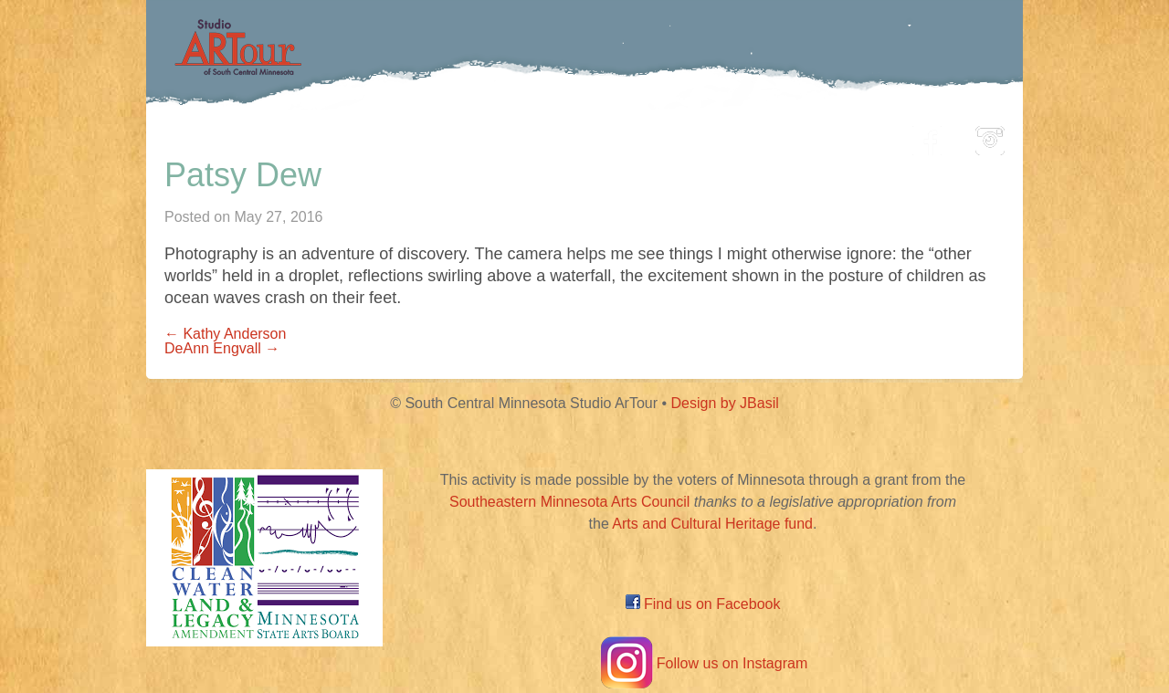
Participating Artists (424, 135)
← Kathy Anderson (225, 333)
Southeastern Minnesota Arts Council (569, 501)
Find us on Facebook (703, 604)
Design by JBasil (725, 403)
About (853, 135)
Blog (772, 135)
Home (279, 135)
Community (667, 135)
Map (563, 135)
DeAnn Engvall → (221, 348)
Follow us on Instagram (702, 663)
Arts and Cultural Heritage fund (712, 523)
